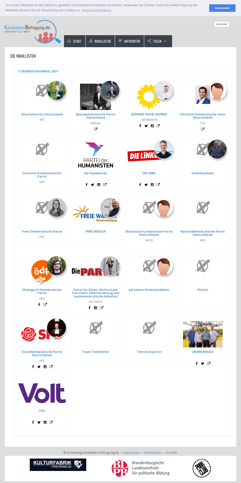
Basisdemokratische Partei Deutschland (95, 116)
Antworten (129, 41)
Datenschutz (153, 452)
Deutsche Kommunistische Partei (42, 175)
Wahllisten (100, 41)
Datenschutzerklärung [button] (96, 10)
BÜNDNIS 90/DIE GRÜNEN (149, 114)
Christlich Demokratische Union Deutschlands (203, 116)
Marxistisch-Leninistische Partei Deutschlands (149, 233)
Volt (42, 411)
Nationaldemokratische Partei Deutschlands (203, 233)
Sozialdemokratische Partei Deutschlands (42, 353)
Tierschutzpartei (149, 352)
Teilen (154, 41)
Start (74, 41)
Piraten (202, 290)
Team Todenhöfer (95, 352)
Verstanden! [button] (222, 8)
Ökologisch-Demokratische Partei (42, 291)
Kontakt (172, 452)
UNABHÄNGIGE (203, 352)
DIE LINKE (149, 173)
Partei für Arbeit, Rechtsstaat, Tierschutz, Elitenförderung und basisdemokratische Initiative (95, 293)
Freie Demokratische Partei (42, 231)
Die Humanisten (95, 173)
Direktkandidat (203, 173)
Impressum (131, 452)
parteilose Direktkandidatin (149, 290)
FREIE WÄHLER (96, 231)
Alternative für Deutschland (42, 114)
